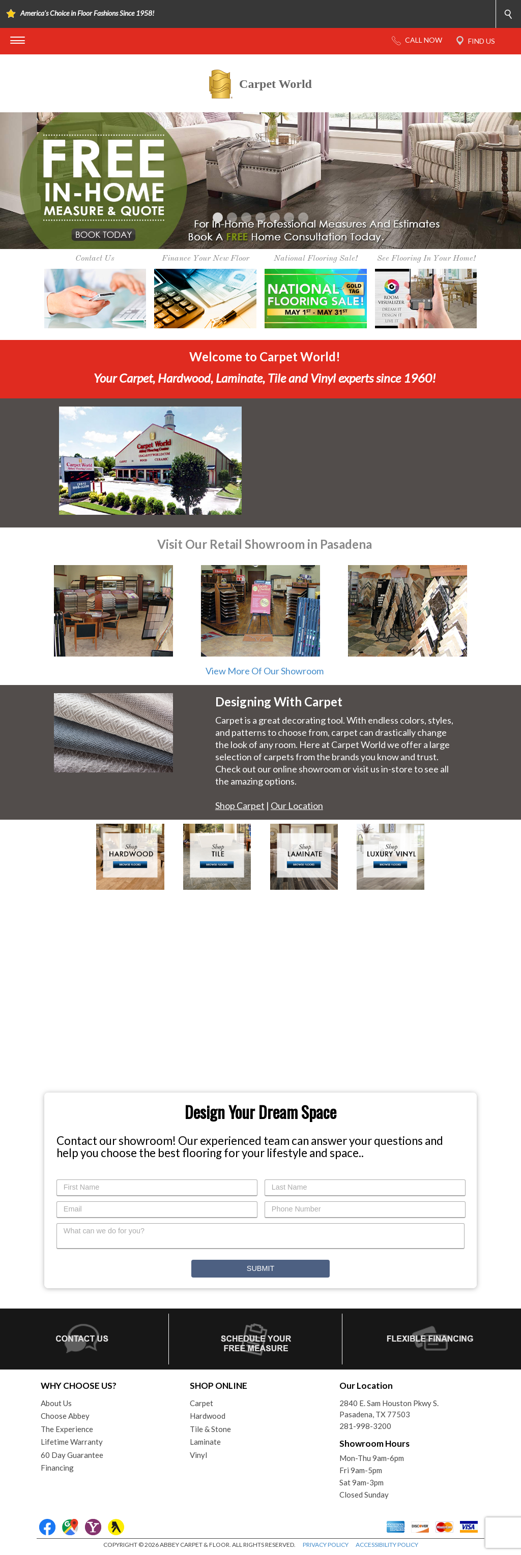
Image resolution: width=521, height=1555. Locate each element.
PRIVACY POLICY (326, 1544)
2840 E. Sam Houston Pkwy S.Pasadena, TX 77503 (389, 1408)
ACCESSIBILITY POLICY (387, 1544)
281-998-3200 (365, 1425)
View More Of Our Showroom (265, 670)
